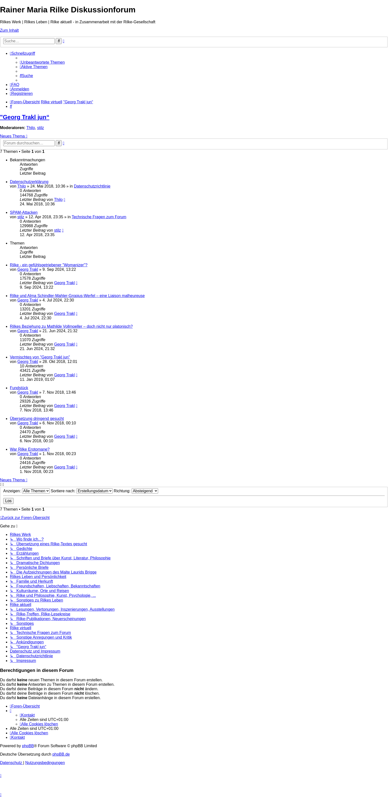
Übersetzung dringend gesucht (37, 418)
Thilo (30, 128)
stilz (40, 128)
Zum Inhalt (9, 30)
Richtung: (136, 491)
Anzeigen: (26, 491)
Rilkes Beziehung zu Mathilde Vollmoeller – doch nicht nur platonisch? (71, 326)
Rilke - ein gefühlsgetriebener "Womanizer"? (48, 265)
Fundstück (19, 388)
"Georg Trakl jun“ (24, 117)
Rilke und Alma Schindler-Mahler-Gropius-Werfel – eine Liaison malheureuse (77, 296)
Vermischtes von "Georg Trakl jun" (40, 357)
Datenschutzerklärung (29, 182)
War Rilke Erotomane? (29, 449)
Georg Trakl (27, 269)
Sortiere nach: (82, 491)
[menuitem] (42, 62)
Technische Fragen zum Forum (99, 217)
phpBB (28, 746)
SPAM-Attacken (24, 212)
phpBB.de (61, 754)
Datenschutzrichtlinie (92, 186)
